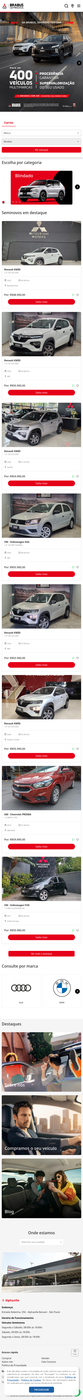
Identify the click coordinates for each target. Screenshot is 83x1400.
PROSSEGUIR (41, 1389)
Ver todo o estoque (41, 953)
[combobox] (41, 133)
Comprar (6, 1358)
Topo (75, 1352)
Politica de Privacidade (14, 1365)
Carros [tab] (8, 123)
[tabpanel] (41, 1295)
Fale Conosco (49, 1361)
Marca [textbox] (7, 133)
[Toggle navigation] (78, 5)
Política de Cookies (31, 1380)
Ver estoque (41, 149)
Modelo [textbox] (8, 141)
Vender (45, 1358)
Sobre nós (7, 1361)
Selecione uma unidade (32, 1242)
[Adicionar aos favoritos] (77, 295)
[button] (79, 63)
